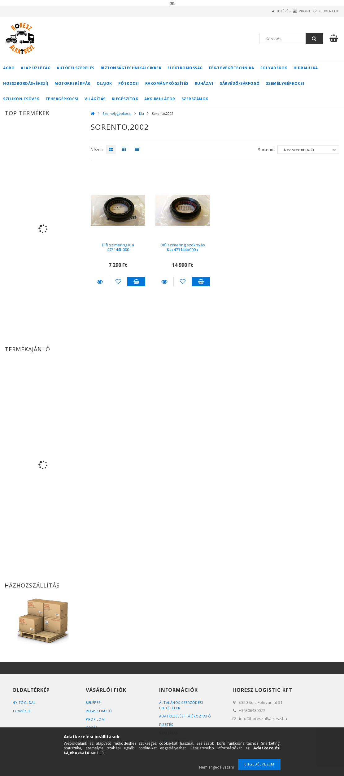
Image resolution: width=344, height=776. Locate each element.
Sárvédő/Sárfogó (240, 83)
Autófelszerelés (75, 68)
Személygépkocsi (285, 83)
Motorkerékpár (72, 83)
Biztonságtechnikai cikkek (131, 68)
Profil (294, 11)
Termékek (21, 711)
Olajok (104, 83)
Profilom (95, 719)
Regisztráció (99, 711)
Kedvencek (325, 11)
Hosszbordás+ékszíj (25, 83)
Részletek (100, 281)
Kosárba (136, 281)
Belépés (266, 11)
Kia (141, 113)
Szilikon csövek (21, 99)
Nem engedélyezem (216, 767)
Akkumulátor (159, 99)
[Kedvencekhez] (118, 281)
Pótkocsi (128, 83)
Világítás (95, 99)
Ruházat (204, 83)
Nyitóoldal (24, 702)
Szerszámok (194, 99)
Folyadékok (273, 68)
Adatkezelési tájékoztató (185, 716)
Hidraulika (306, 68)
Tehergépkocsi (62, 99)
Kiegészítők (125, 99)
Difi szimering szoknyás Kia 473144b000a (182, 247)
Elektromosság (185, 68)
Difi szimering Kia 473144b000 (118, 247)
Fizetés (166, 724)
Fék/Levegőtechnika (231, 68)
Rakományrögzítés (167, 83)
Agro (9, 68)
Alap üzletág (35, 68)
